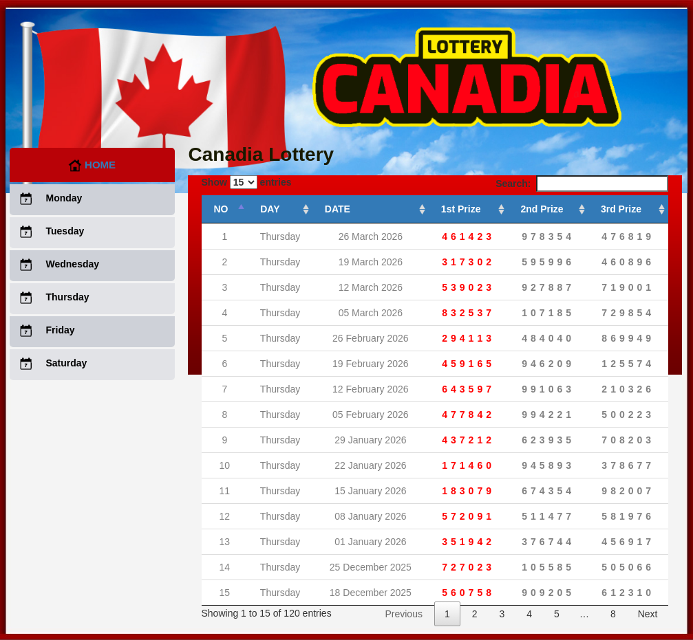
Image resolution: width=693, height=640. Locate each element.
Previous (403, 613)
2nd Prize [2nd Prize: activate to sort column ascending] (541, 208)
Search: (581, 183)
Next (648, 613)
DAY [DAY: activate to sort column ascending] (269, 208)
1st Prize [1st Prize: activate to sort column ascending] (461, 208)
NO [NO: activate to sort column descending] (221, 208)
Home (92, 164)
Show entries (247, 182)
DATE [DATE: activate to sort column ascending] (337, 208)
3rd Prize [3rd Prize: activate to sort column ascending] (621, 208)
